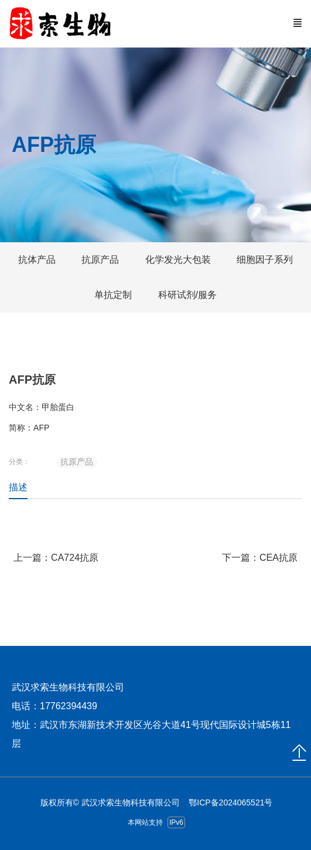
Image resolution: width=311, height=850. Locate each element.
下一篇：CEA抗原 (260, 558)
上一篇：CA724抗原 (55, 558)
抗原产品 (76, 461)
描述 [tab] (18, 487)
